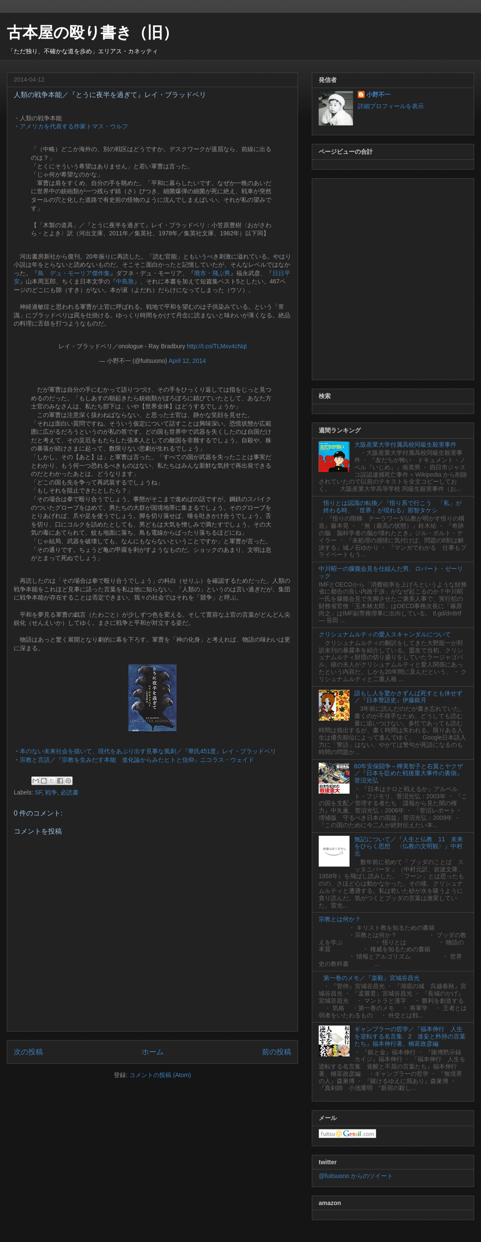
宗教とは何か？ (340, 919)
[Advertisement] (96, 277)
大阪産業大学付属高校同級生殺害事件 (405, 444)
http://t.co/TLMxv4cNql (217, 346)
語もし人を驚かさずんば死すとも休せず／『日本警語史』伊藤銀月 (408, 697)
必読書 (70, 792)
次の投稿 (28, 1052)
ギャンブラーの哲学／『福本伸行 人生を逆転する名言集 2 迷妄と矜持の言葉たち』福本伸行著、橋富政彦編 (410, 1036)
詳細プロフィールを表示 (391, 106)
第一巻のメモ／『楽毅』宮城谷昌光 (371, 977)
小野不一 (378, 94)
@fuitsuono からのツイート (356, 1175)
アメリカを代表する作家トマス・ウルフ (74, 126)
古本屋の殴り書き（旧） (92, 32)
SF (38, 792)
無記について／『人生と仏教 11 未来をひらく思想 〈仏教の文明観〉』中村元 (408, 846)
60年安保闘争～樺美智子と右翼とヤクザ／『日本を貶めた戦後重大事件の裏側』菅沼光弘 (408, 773)
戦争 (51, 792)
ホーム (153, 1052)
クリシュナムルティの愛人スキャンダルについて (385, 634)
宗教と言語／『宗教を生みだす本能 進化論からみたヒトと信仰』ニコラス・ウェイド (137, 759)
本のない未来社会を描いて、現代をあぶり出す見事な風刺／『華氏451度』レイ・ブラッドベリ (148, 751)
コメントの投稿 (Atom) (160, 1075)
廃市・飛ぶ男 (212, 273)
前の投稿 (276, 1052)
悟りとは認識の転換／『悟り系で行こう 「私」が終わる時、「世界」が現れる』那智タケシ (392, 506)
